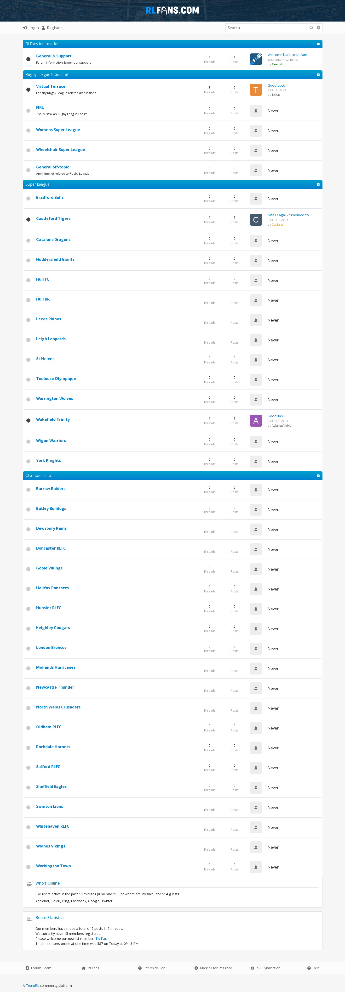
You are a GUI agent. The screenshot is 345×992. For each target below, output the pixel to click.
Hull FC (42, 279)
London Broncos (51, 647)
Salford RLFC (48, 766)
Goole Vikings (49, 568)
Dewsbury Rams (51, 528)
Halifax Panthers (52, 588)
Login (31, 27)
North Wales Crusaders (58, 707)
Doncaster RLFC (51, 548)
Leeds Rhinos (48, 319)
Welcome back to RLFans (288, 54)
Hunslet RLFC (48, 607)
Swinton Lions (49, 806)
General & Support (54, 56)
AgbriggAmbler (282, 425)
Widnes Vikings (50, 846)
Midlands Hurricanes (55, 667)
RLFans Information (42, 44)
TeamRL (33, 985)
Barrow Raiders (50, 488)
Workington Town (53, 866)
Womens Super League (58, 129)
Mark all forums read (213, 968)
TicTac (276, 94)
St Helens (45, 358)
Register (52, 27)
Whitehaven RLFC (52, 826)
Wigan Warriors (51, 440)
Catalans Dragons (53, 239)
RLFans (90, 968)
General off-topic (52, 167)
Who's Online (47, 883)
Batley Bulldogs (51, 508)
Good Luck (276, 85)
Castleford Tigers (53, 218)
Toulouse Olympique (56, 378)
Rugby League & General (47, 74)
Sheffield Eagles (51, 786)
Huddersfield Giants (55, 259)
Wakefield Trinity (53, 419)
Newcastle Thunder (55, 687)
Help (313, 968)
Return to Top (151, 968)
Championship (38, 475)
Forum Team (38, 968)
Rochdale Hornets (53, 746)
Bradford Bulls (49, 197)
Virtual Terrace (50, 86)
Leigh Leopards (51, 338)
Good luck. (276, 416)
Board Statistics (49, 917)
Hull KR (43, 299)
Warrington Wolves (54, 398)
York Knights (48, 460)
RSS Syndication (265, 968)
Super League (38, 184)
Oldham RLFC (49, 727)
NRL (40, 107)
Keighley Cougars (53, 627)
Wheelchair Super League (60, 149)
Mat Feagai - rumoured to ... (290, 215)
